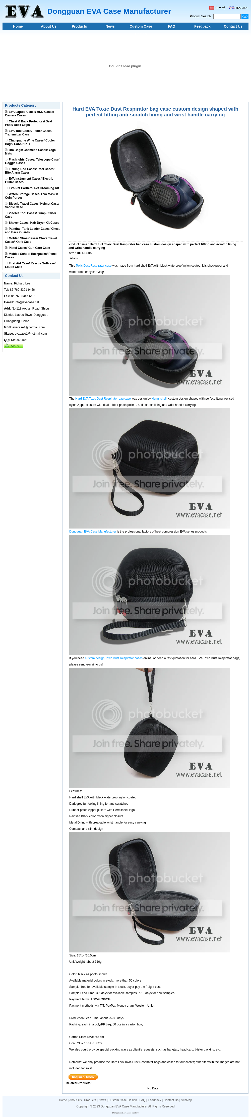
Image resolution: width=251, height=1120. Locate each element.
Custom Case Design (141, 27)
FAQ (171, 26)
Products (79, 26)
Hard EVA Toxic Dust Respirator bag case (103, 398)
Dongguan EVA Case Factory (125, 1112)
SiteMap (186, 1100)
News (110, 26)
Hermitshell (159, 398)
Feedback (202, 26)
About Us (48, 26)
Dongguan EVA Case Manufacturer (92, 531)
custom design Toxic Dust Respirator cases (114, 658)
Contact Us (233, 26)
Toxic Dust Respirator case (94, 265)
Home (18, 26)
